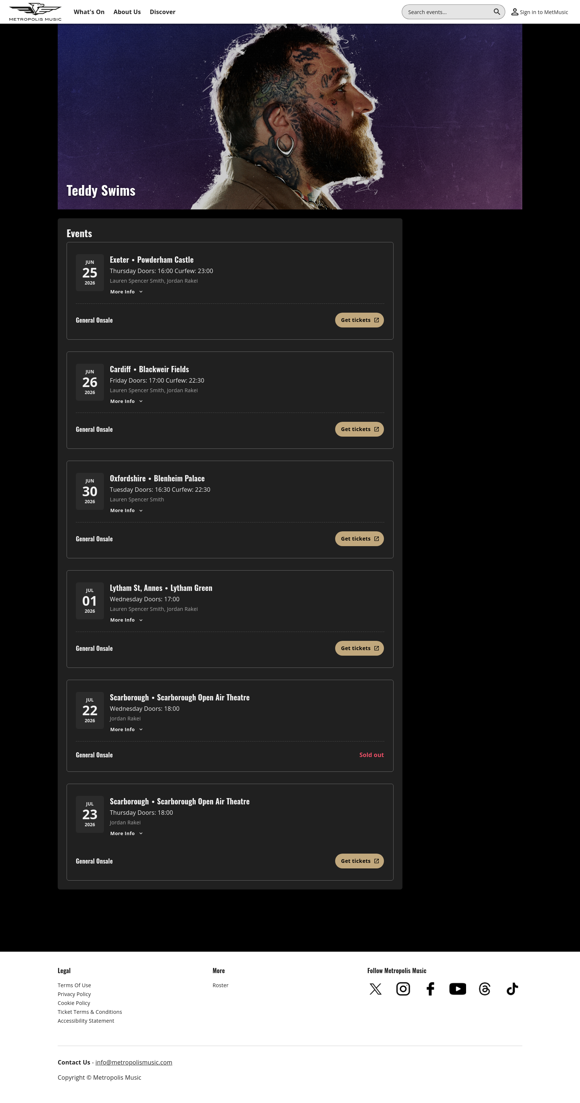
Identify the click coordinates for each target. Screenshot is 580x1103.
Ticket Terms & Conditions (90, 1011)
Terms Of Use (74, 985)
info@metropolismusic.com (133, 1062)
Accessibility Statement (86, 1020)
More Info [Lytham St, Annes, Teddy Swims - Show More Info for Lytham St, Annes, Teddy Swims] (127, 619)
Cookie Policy (74, 1002)
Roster (221, 985)
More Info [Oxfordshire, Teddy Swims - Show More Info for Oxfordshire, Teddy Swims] (127, 510)
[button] (539, 12)
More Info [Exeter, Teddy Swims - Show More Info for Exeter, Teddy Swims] (127, 291)
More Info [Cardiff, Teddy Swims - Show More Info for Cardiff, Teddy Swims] (127, 401)
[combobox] (449, 12)
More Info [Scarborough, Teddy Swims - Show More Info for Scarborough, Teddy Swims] (127, 729)
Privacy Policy (74, 994)
